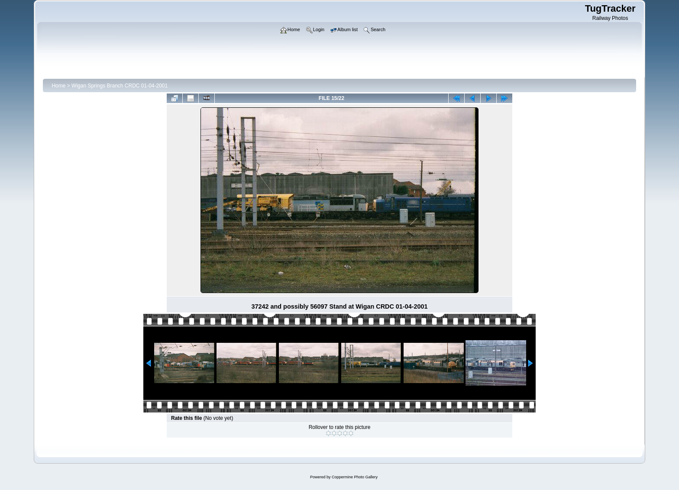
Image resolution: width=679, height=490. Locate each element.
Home (58, 86)
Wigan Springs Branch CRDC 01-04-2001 (119, 86)
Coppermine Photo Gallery (355, 477)
